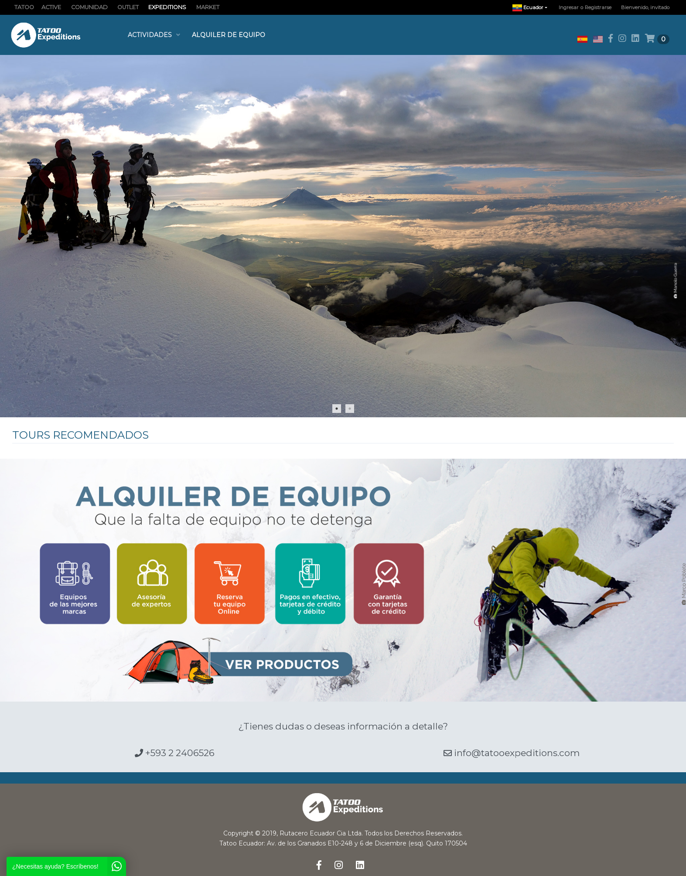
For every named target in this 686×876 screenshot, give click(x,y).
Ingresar (569, 7)
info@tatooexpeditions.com (512, 752)
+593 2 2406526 (175, 752)
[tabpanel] (343, 236)
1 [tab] (336, 408)
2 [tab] (349, 408)
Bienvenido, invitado (645, 7)
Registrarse (598, 7)
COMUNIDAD (89, 7)
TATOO (24, 7)
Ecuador (532, 7)
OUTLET (128, 7)
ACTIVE (51, 7)
